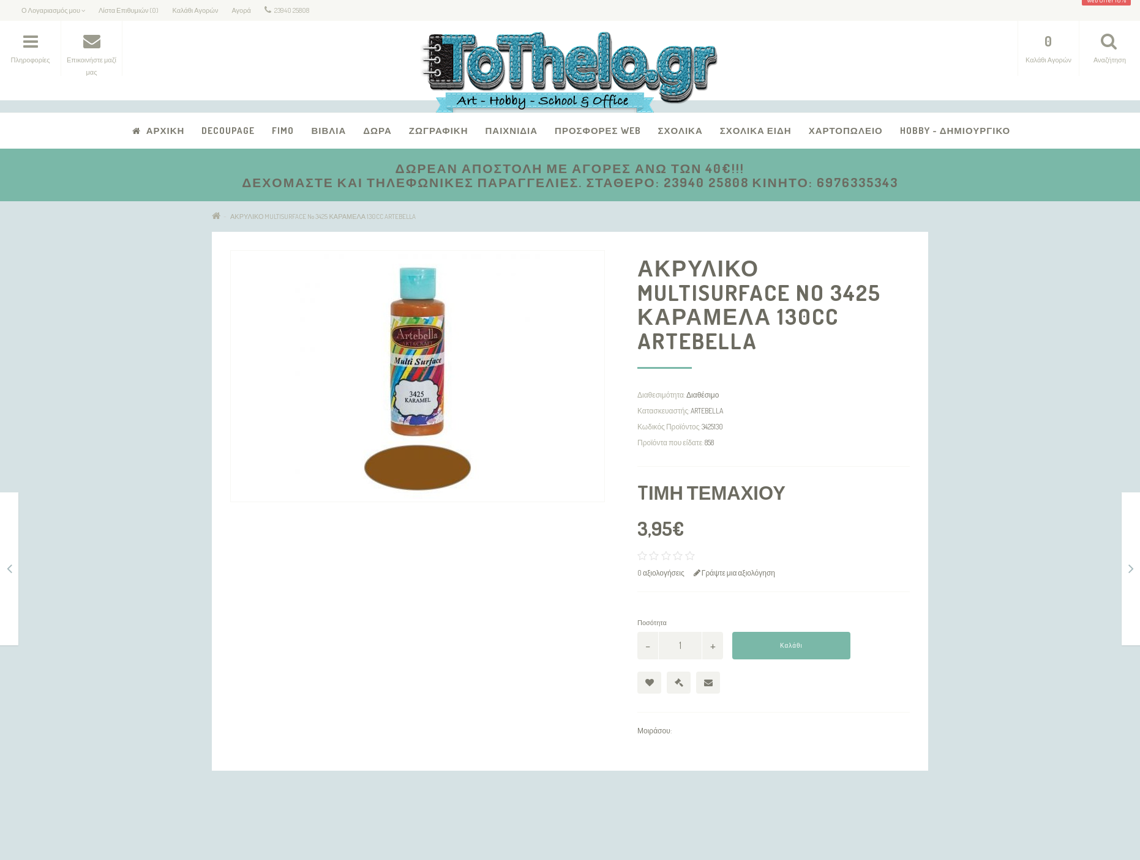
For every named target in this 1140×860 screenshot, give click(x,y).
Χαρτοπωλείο (846, 130)
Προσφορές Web (598, 130)
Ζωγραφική (438, 130)
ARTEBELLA (707, 410)
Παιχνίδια (511, 130)
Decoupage (228, 130)
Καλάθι (791, 645)
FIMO (283, 130)
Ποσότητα (652, 622)
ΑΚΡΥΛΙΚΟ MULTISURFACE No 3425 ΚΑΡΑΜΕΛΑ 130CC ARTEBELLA (323, 216)
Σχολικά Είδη (756, 130)
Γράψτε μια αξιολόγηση (734, 572)
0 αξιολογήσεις (660, 572)
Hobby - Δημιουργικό (955, 130)
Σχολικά (680, 130)
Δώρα (377, 130)
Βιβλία (328, 130)
